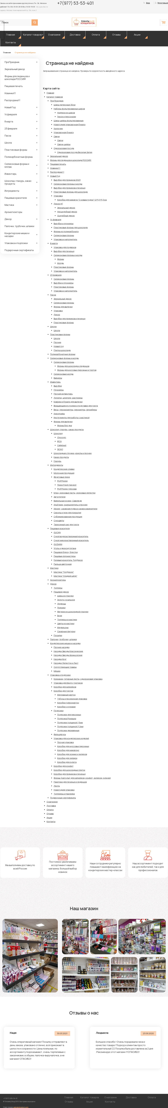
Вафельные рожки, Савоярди (68, 500)
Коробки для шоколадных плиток (69, 770)
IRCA (59, 441)
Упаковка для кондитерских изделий (71, 738)
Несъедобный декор (67, 211)
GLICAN (57, 532)
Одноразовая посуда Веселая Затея (74, 152)
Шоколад (58, 433)
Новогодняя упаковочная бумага (69, 124)
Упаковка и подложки (16, 243)
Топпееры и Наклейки (64, 793)
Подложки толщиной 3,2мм (70, 726)
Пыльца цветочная (63, 564)
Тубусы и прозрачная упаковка (72, 698)
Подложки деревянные (68, 730)
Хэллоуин (58, 128)
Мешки (57, 671)
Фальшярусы (60, 734)
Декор (8, 219)
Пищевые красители (16, 197)
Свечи (57, 136)
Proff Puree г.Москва (67, 489)
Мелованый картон (66, 694)
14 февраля (11, 114)
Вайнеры (58, 378)
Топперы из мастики (67, 619)
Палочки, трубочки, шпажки (19, 226)
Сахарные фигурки (66, 631)
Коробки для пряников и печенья (69, 774)
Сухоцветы (59, 520)
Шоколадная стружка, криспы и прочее (73, 453)
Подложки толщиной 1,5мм (70, 722)
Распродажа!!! (12, 100)
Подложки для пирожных (69, 714)
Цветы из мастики (65, 623)
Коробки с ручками (66, 706)
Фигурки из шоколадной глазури (72, 611)
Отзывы (116, 34)
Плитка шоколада (62, 350)
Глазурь (57, 461)
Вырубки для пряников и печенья (69, 188)
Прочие (57, 342)
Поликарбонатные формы (19, 156)
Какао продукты (61, 457)
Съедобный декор (66, 215)
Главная (10, 34)
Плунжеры (59, 390)
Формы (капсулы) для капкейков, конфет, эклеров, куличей (82, 778)
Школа (8, 142)
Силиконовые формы (64, 235)
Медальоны (62, 627)
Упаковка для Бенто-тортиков (68, 683)
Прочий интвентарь (63, 393)
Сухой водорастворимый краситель (71, 536)
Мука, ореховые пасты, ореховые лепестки (74, 492)
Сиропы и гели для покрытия (67, 512)
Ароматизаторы (13, 212)
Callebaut (61, 445)
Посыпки (58, 635)
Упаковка (58, 195)
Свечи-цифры (63, 144)
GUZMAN (58, 544)
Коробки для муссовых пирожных (73, 746)
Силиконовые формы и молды (17, 165)
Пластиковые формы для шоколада (71, 192)
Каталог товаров (32, 34)
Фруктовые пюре (62, 477)
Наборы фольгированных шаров (69, 108)
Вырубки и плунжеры (63, 223)
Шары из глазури (65, 595)
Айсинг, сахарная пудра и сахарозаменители (75, 508)
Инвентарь (10, 173)
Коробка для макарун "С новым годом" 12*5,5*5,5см (82, 199)
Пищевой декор (61, 591)
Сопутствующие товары (65, 667)
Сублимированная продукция (68, 516)
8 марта (9, 121)
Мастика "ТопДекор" (64, 572)
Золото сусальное (66, 599)
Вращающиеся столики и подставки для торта (76, 405)
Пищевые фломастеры (65, 556)
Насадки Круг (60, 659)
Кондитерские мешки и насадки (17, 235)
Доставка (75, 34)
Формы (60, 259)
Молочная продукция (64, 473)
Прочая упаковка (65, 742)
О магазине (54, 34)
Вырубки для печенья (64, 251)
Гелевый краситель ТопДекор (68, 560)
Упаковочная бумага (64, 132)
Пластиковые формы (16, 149)
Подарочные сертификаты (19, 250)
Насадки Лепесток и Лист (66, 663)
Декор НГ (58, 203)
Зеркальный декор (15, 69)
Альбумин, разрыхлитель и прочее (70, 504)
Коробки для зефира (67, 758)
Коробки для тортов (63, 690)
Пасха (8, 135)
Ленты (57, 786)
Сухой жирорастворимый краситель (71, 540)
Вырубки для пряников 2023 (67, 180)
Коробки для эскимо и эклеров (72, 754)
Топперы (58, 588)
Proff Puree (62, 481)
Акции (137, 34)
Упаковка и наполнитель (65, 239)
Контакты (11, 42)
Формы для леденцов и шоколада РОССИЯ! (17, 78)
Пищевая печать (14, 86)
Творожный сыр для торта (66, 524)
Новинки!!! (10, 93)
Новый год (58, 346)
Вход (148, 3)
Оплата (96, 34)
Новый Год (10, 107)
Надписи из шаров (66, 112)
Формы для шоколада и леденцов (73, 366)
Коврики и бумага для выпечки (68, 401)
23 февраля (11, 128)
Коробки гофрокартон (68, 702)
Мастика (9, 204)
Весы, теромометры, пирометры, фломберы (75, 409)
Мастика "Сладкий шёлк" (65, 576)
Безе (59, 615)
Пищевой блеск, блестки (66, 552)
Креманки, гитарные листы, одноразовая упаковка (78, 679)
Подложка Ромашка (66, 718)
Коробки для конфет (63, 766)
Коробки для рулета (67, 762)
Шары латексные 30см (64, 104)
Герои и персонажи (66, 116)
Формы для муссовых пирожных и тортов (76, 370)
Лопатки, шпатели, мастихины (68, 397)
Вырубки (58, 386)
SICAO (60, 449)
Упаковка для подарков (65, 247)
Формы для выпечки (63, 306)
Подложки (58, 710)
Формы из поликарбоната (66, 231)
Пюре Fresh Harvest (66, 485)
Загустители (59, 496)
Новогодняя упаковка (64, 789)
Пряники (61, 607)
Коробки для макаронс (68, 750)
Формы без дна (64, 425)
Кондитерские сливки (64, 469)
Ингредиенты (12, 190)
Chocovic (61, 437)
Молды (60, 263)
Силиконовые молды (63, 374)
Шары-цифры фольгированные (69, 120)
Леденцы (61, 603)
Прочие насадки (61, 647)
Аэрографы (59, 413)
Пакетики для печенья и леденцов (70, 782)
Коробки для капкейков (65, 687)
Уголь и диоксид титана (65, 548)
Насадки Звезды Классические (68, 651)
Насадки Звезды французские (68, 655)
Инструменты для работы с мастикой (71, 417)
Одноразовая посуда (64, 148)
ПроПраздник (12, 62)
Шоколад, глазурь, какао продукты (18, 182)
